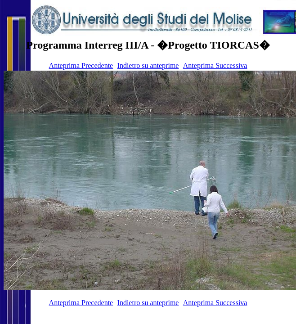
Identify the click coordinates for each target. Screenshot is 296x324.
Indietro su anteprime (148, 65)
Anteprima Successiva (215, 65)
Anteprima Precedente (81, 65)
